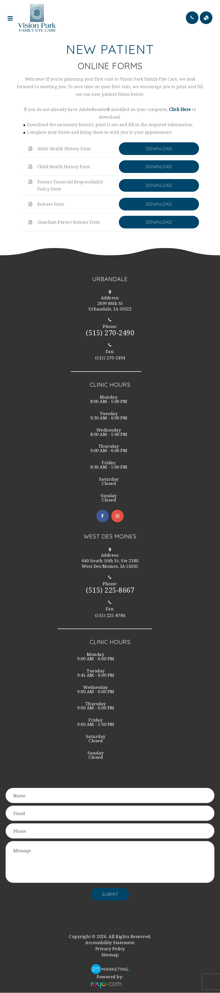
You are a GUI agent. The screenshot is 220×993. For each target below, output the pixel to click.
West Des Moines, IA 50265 (110, 564)
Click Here (180, 109)
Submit (110, 894)
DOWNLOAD (159, 148)
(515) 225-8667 (110, 590)
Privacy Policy (110, 949)
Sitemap (110, 955)
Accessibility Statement (110, 943)
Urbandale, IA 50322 (110, 306)
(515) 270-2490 (110, 332)
